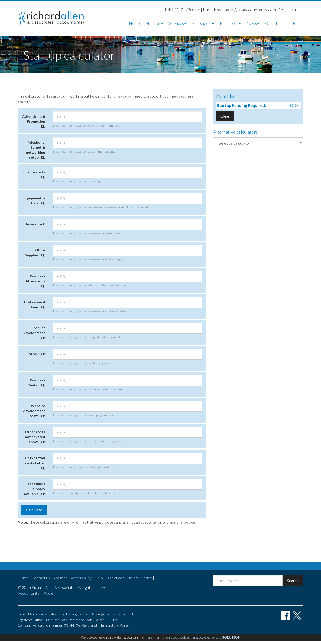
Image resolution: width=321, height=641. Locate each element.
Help (98, 577)
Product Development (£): (34, 333)
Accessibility (81, 577)
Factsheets (203, 23)
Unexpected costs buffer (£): (35, 463)
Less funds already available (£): (34, 489)
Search (293, 580)
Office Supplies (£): (35, 252)
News (253, 23)
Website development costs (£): (34, 411)
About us (154, 23)
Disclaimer (115, 577)
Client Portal (275, 23)
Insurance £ (35, 224)
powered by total (219, 637)
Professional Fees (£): (34, 304)
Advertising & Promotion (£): (33, 121)
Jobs (296, 23)
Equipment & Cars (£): (34, 200)
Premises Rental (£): (36, 382)
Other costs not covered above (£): (35, 437)
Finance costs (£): (33, 174)
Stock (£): (37, 354)
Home (134, 23)
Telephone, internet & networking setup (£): (35, 149)
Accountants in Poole (35, 593)
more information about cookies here (171, 637)
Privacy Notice (139, 577)
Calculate (34, 509)
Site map (60, 577)
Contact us (289, 9)
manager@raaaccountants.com (246, 9)
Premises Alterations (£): (35, 281)
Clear (225, 116)
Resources (230, 23)
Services (177, 23)
